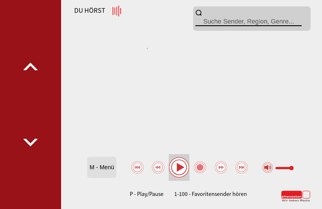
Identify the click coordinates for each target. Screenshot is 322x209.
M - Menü (102, 167)
